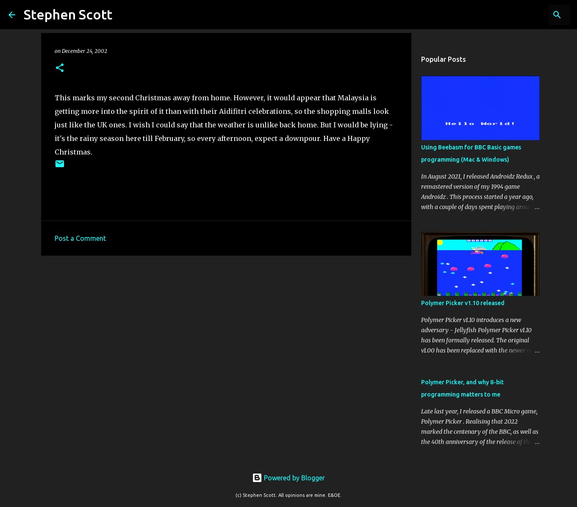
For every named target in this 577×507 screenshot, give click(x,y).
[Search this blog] (525, 15)
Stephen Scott (68, 14)
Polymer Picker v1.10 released (463, 303)
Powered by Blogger (288, 478)
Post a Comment (80, 238)
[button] (60, 68)
